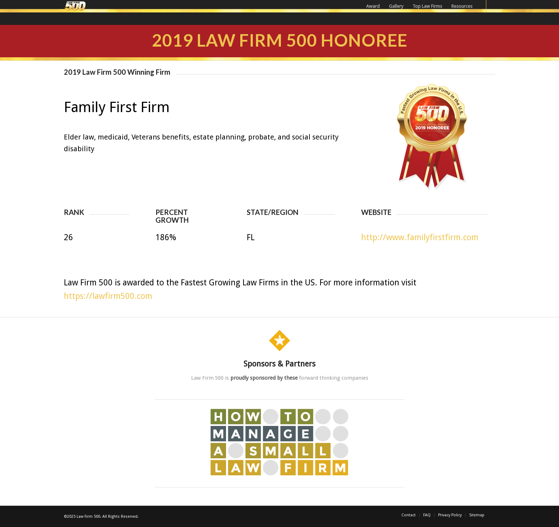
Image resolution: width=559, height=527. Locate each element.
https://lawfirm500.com (108, 296)
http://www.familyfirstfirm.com (419, 237)
